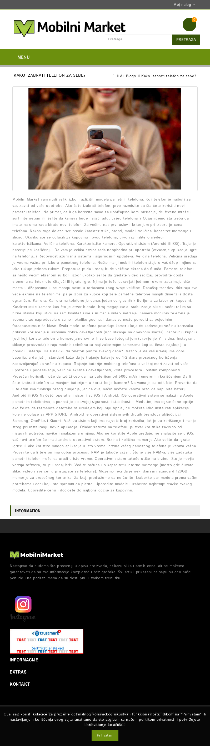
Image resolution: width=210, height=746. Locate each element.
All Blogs (128, 76)
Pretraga (186, 39)
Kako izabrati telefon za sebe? (168, 76)
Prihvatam (105, 735)
